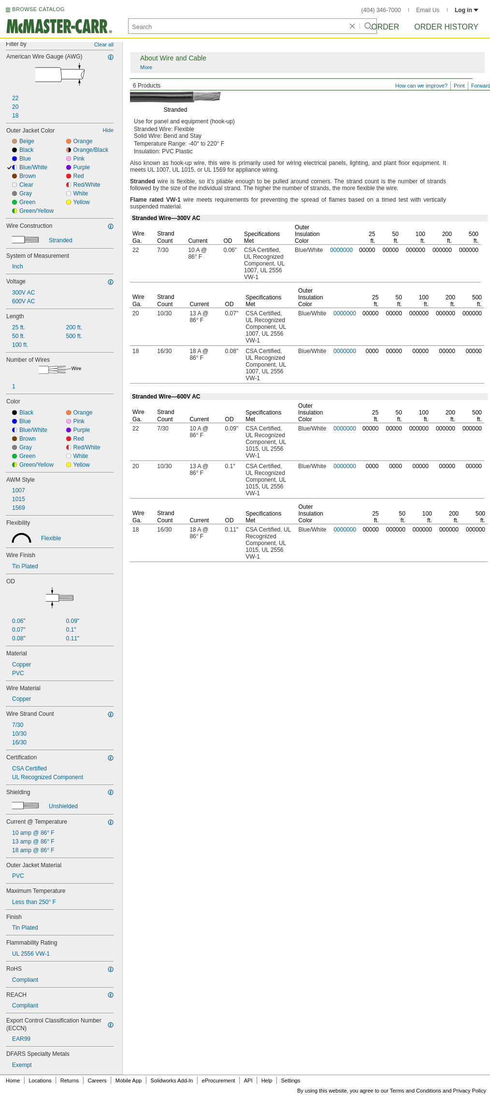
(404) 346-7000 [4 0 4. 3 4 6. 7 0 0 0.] (381, 10)
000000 (415, 250)
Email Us (427, 10)
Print (459, 86)
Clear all (104, 44)
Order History (446, 27)
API (248, 1080)
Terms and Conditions (415, 1091)
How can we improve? (421, 86)
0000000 (341, 250)
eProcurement (218, 1080)
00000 (367, 250)
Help (267, 1080)
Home (13, 1080)
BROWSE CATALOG (38, 9)
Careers (96, 1080)
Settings (290, 1080)
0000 (372, 351)
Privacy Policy (469, 1091)
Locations (40, 1080)
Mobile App (128, 1080)
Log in (466, 10)
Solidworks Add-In (171, 1080)
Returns (69, 1080)
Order (385, 27)
